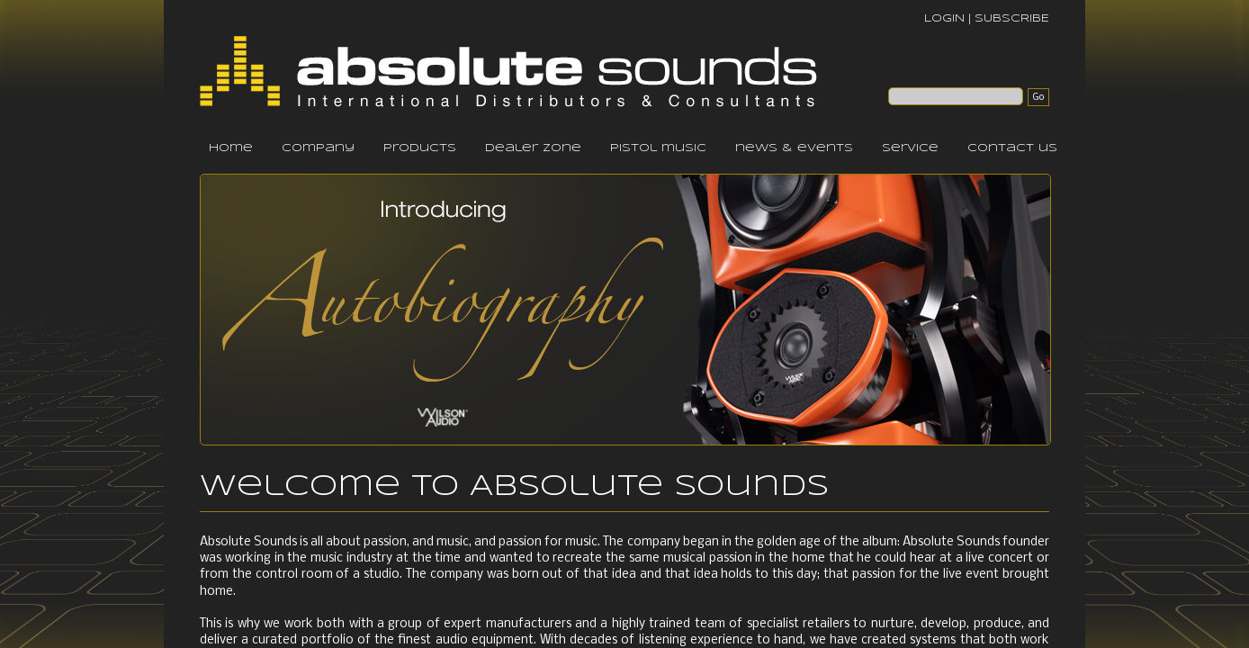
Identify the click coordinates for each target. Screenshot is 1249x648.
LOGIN (944, 18)
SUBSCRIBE (1012, 18)
